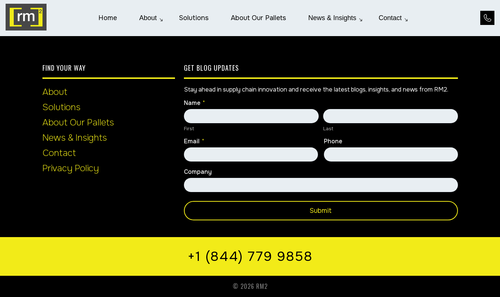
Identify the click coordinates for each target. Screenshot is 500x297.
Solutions (61, 107)
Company (198, 172)
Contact (59, 153)
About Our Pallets (78, 122)
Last (328, 128)
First (189, 128)
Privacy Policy (70, 168)
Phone (333, 141)
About (54, 92)
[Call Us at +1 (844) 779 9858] (487, 18)
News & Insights (74, 137)
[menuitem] (107, 18)
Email (194, 141)
